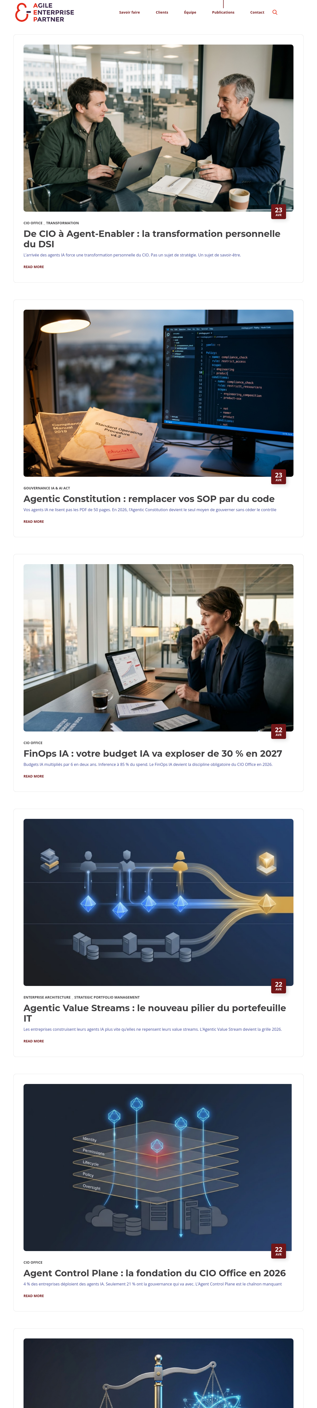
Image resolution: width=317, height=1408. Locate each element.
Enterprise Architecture (47, 997)
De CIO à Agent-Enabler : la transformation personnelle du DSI (152, 239)
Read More (34, 266)
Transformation (62, 223)
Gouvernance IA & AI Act (47, 488)
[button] (274, 12)
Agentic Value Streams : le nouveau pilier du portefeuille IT (155, 1013)
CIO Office (33, 223)
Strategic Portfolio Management (107, 997)
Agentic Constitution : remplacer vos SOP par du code (149, 498)
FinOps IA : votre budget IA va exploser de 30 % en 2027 (153, 753)
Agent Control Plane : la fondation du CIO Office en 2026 (155, 1273)
